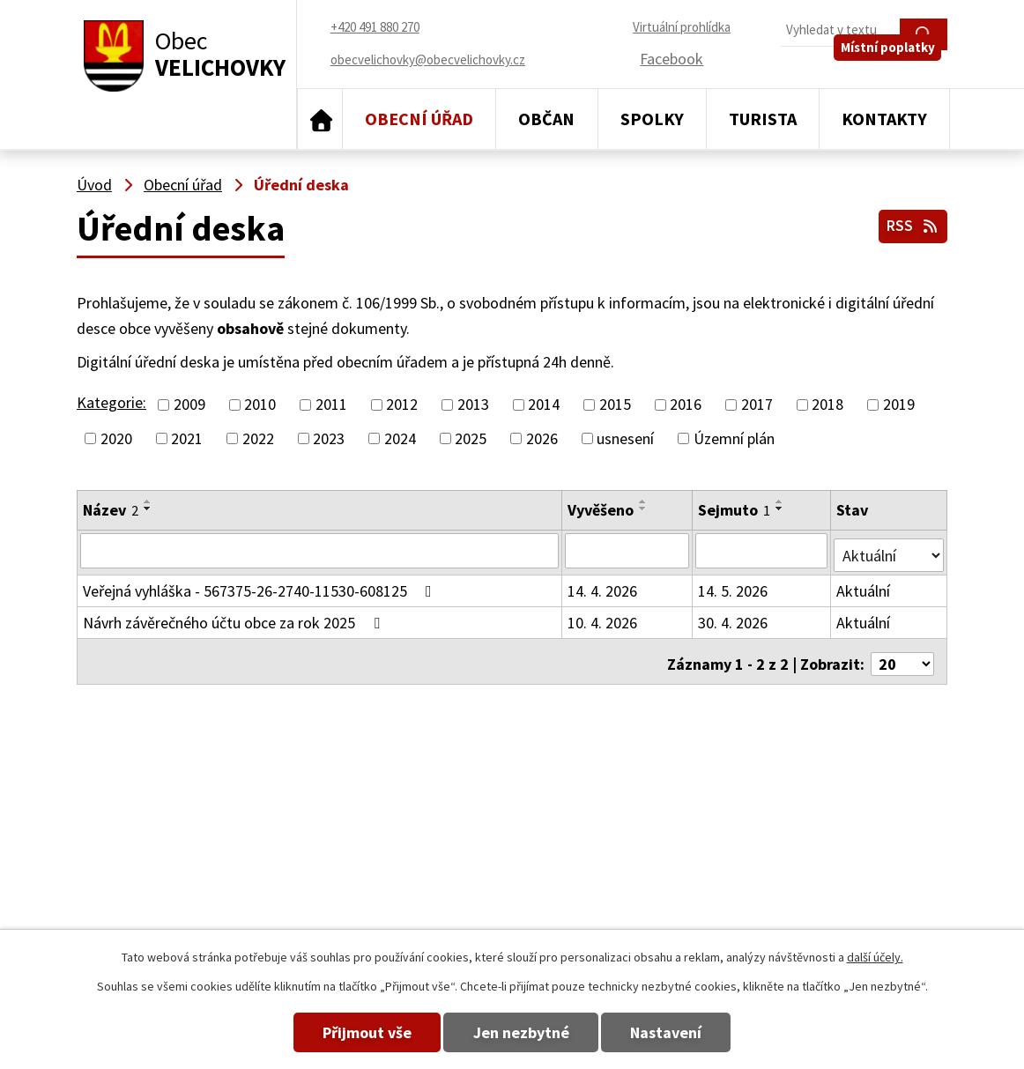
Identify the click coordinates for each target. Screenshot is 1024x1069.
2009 (189, 405)
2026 (542, 438)
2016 (685, 405)
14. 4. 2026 (603, 585)
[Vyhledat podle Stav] (889, 549)
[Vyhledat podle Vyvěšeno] (628, 550)
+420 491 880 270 (632, 820)
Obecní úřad (419, 119)
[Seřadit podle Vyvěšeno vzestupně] (644, 501)
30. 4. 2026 (733, 617)
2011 (331, 405)
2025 (470, 438)
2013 (473, 405)
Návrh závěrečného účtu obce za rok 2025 (235, 617)
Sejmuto (735, 510)
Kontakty (884, 119)
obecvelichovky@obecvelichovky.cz (832, 820)
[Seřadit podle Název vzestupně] (148, 501)
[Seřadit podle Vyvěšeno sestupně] (644, 508)
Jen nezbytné (521, 1032)
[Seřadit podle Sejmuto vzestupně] (780, 501)
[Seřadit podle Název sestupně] (148, 508)
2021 (187, 438)
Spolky (652, 119)
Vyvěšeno (601, 510)
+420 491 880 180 (632, 845)
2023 (329, 438)
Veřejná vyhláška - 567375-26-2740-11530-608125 (261, 585)
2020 (116, 438)
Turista (763, 119)
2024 (400, 438)
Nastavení (687, 1032)
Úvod (320, 119)
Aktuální (864, 585)
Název (110, 510)
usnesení (625, 438)
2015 (615, 405)
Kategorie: (111, 402)
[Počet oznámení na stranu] (902, 653)
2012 (402, 405)
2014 (544, 405)
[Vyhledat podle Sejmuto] (762, 550)
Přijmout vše (346, 1032)
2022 (258, 438)
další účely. (875, 957)
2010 (260, 405)
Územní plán (734, 438)
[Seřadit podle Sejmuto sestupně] (780, 508)
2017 (757, 405)
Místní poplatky (894, 67)
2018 (827, 405)
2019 (899, 405)
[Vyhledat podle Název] (320, 550)
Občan (546, 119)
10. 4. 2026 (603, 617)
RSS (911, 222)
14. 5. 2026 (733, 585)
